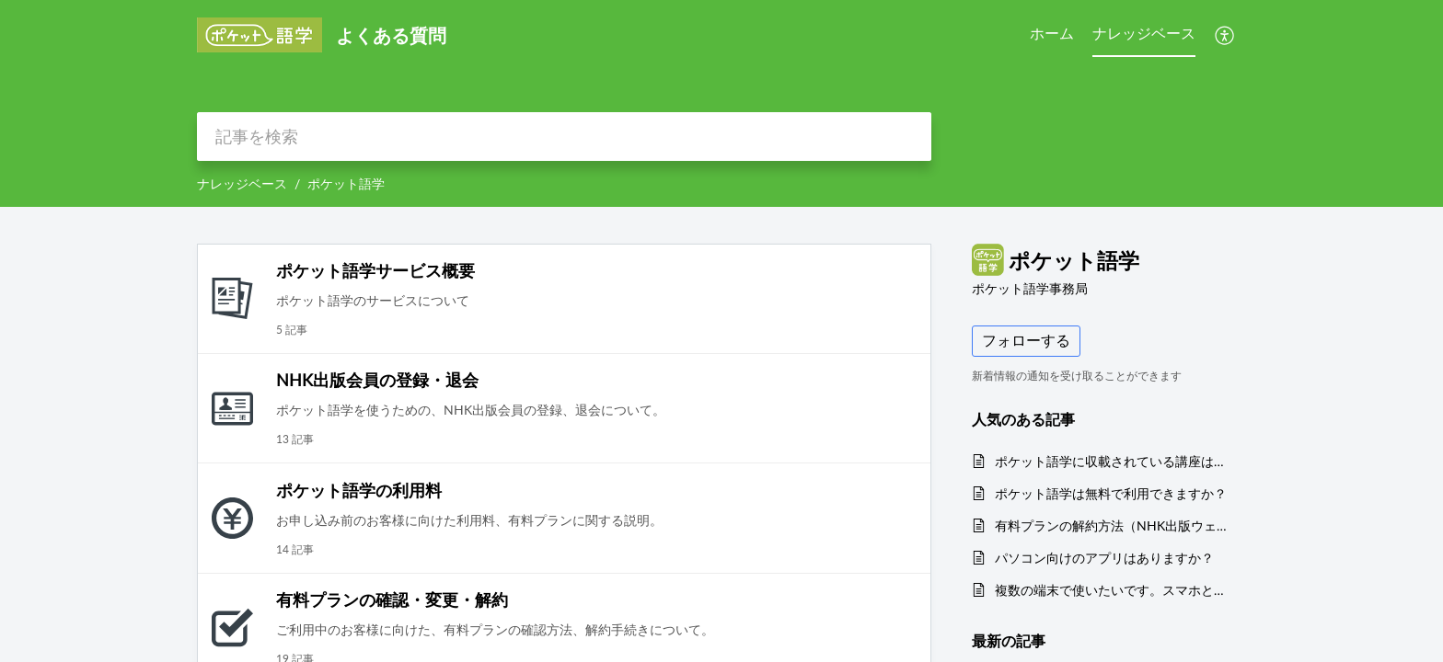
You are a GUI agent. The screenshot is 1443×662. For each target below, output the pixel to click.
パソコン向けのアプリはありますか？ (1104, 557)
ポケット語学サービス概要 (375, 270)
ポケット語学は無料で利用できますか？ (1111, 493)
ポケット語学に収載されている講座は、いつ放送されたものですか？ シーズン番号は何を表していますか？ (1111, 461)
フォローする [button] (1026, 340)
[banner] (721, 103)
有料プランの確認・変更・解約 (392, 599)
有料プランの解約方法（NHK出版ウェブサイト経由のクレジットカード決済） (1111, 525)
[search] (564, 136)
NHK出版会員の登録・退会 (377, 380)
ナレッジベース (1143, 33)
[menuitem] (1225, 35)
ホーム (1052, 33)
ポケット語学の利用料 (359, 490)
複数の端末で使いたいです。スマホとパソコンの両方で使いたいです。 (1111, 590)
